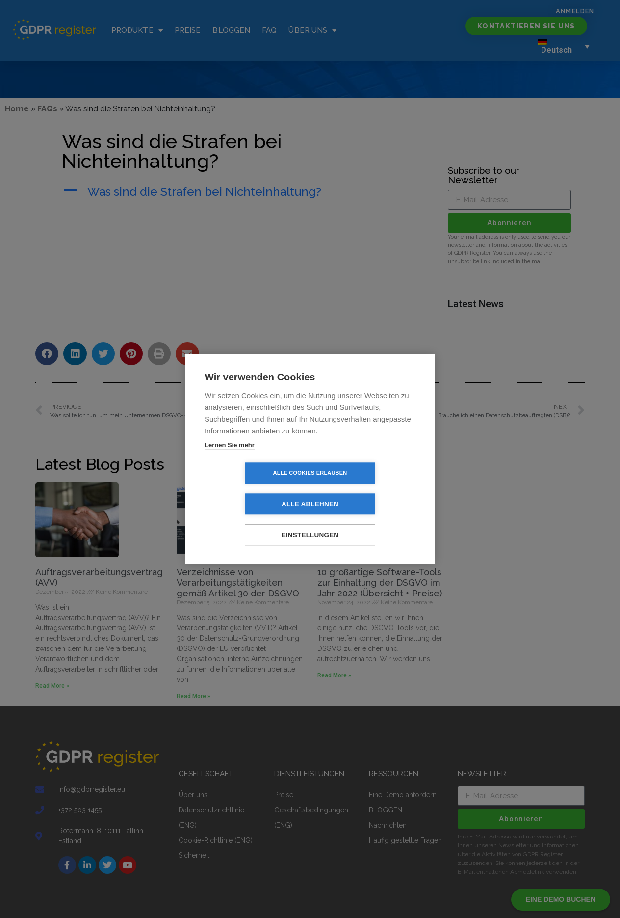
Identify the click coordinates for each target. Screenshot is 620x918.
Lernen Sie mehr (230, 460)
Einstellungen (310, 520)
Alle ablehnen (366, 489)
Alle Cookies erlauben (254, 489)
